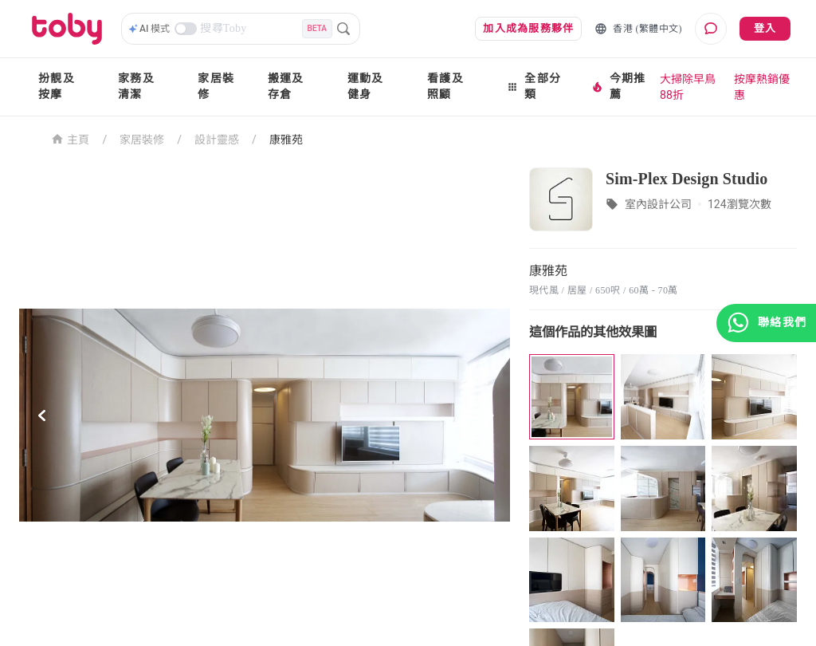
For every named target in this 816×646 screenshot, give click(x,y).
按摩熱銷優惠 (762, 87)
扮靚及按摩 (56, 86)
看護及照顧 (445, 86)
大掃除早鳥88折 (688, 87)
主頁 (70, 138)
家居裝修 (216, 86)
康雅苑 (286, 139)
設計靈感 (216, 139)
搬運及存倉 (286, 86)
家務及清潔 (136, 86)
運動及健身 (365, 86)
